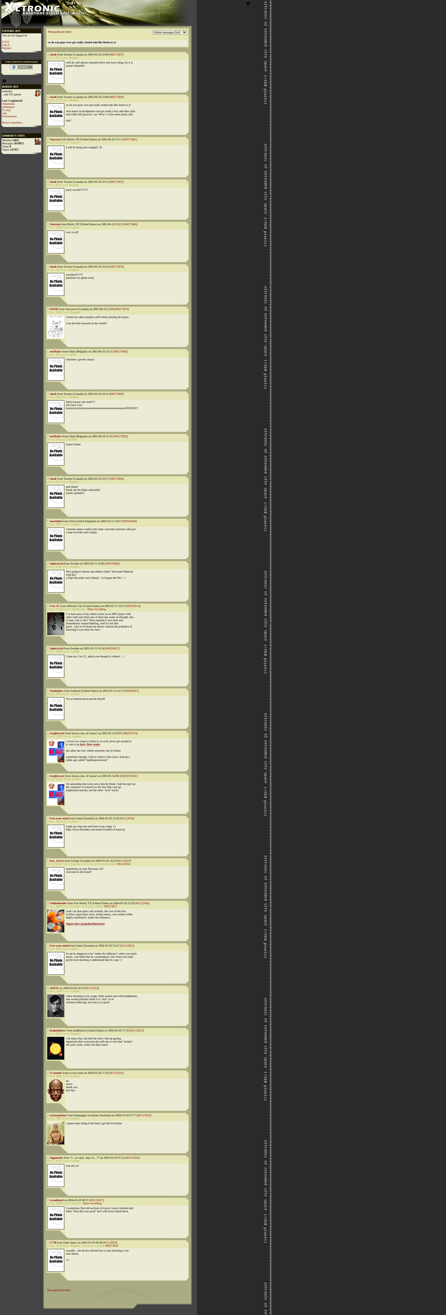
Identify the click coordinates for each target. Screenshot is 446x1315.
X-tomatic (56, 1072)
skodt (53, 54)
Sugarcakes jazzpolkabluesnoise (85, 923)
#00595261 (130, 775)
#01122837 (123, 860)
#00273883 (116, 393)
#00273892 (120, 436)
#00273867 (116, 181)
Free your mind (59, 818)
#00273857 (116, 54)
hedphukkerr (58, 1030)
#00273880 (120, 351)
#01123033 (116, 1072)
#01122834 (127, 818)
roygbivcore (57, 733)
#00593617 (112, 648)
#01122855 (127, 945)
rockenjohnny (58, 1115)
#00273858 (116, 97)
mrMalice (56, 351)
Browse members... (13, 122)
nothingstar (8, 106)
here (82, 744)
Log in (5, 44)
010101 (54, 309)
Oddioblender (58, 903)
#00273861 (129, 139)
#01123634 (132, 1157)
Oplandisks (8, 103)
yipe (4, 113)
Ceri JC (55, 606)
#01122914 (91, 988)
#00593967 (131, 690)
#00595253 (130, 733)
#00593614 (133, 606)
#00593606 (112, 563)
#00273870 (116, 266)
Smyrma (55, 139)
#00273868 (129, 224)
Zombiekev (57, 690)
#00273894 (116, 478)
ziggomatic (56, 1157)
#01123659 (110, 1242)
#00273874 (121, 309)
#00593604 (129, 521)
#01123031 (136, 1030)
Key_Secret (57, 860)
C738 (53, 1242)
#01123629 (144, 1115)
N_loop (6, 110)
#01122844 (142, 903)
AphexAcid (56, 563)
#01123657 (96, 1200)
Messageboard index (59, 31)
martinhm (56, 521)
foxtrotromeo (9, 116)
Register (6, 48)
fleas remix (93, 744)
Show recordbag (96, 609)
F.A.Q (5, 41)
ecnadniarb (57, 1200)
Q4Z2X (54, 988)
